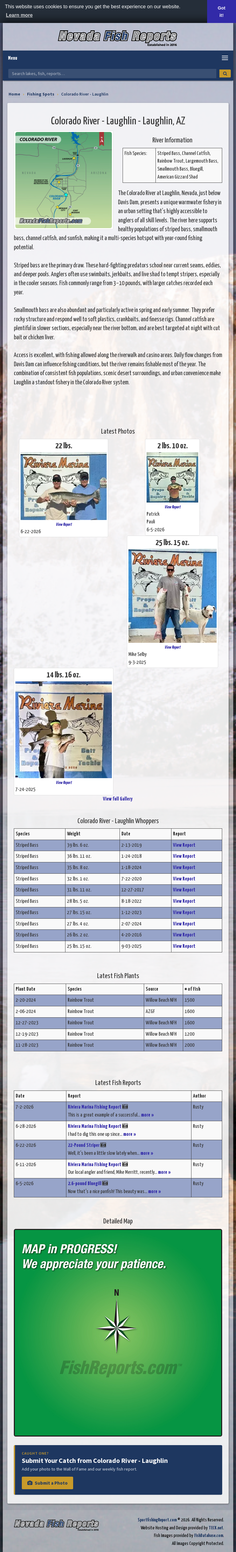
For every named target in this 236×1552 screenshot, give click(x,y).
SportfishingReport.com (157, 1520)
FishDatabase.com (208, 1535)
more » (147, 1115)
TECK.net (216, 1528)
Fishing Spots (40, 94)
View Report (64, 524)
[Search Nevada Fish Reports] (112, 73)
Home (14, 94)
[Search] (225, 73)
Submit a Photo (47, 1483)
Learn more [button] (19, 15)
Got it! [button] (222, 12)
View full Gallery (118, 799)
